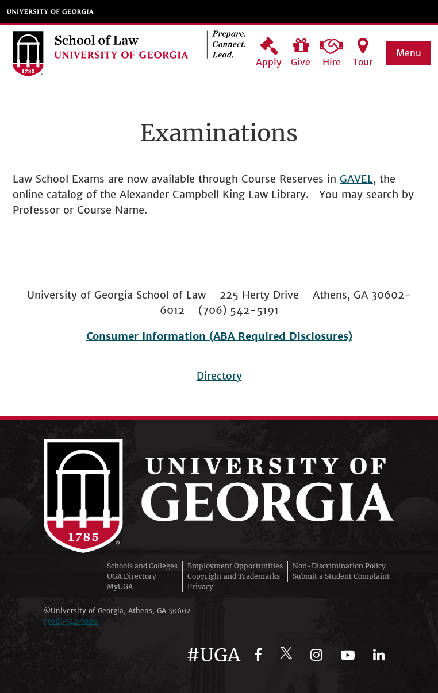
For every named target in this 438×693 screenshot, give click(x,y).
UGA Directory (131, 576)
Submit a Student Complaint (341, 576)
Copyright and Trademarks (233, 576)
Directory (219, 375)
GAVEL (356, 178)
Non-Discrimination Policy (339, 566)
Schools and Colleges (142, 566)
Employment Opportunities (235, 566)
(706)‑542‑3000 (71, 621)
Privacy (200, 586)
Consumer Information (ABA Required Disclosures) (219, 336)
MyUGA (120, 586)
